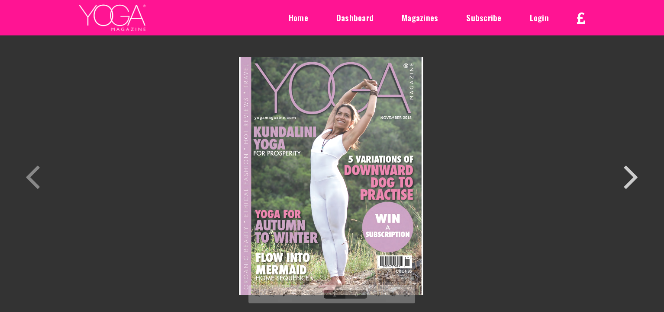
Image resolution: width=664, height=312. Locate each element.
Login (539, 17)
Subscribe (483, 17)
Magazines (420, 17)
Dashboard (355, 17)
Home (298, 17)
